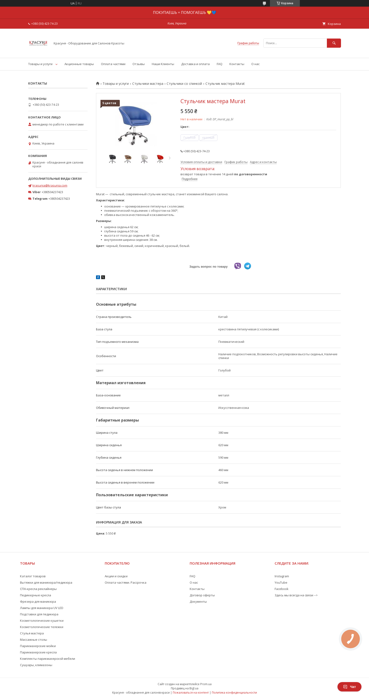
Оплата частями (113, 64)
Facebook (282, 589)
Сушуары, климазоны (36, 665)
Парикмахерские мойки (38, 646)
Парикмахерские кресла (38, 652)
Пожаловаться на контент (191, 693)
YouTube (281, 582)
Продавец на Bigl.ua (184, 688)
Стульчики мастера (147, 84)
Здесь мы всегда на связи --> (296, 595)
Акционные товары (79, 64)
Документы (198, 601)
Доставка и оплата (195, 64)
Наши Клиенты (163, 64)
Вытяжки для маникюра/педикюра (46, 582)
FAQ (219, 64)
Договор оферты (202, 595)
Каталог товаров (33, 576)
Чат (349, 687)
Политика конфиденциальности (234, 693)
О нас (255, 64)
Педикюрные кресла (35, 595)
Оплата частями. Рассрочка (125, 582)
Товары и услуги (40, 64)
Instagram (282, 576)
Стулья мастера (32, 633)
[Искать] (334, 43)
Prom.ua (206, 684)
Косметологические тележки (41, 627)
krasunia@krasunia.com (49, 185)
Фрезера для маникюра (38, 601)
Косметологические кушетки (42, 620)
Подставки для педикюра (39, 614)
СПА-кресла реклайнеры (38, 589)
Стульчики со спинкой (184, 84)
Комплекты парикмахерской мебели (47, 658)
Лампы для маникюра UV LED (41, 608)
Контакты (236, 64)
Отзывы (138, 64)
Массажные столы (33, 639)
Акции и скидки (116, 576)
